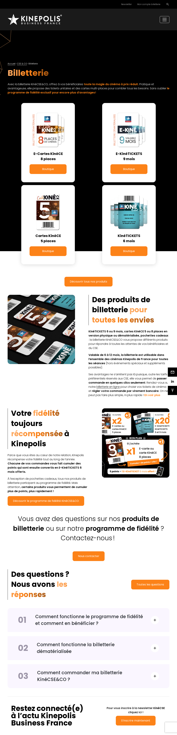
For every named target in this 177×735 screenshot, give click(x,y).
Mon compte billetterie (148, 4)
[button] (152, 395)
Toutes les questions (150, 584)
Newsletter (126, 4)
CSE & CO (22, 63)
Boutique (48, 169)
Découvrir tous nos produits (88, 282)
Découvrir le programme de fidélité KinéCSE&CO (46, 501)
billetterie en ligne (108, 387)
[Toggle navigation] (164, 19)
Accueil (11, 63)
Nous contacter (88, 556)
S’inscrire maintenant (135, 721)
